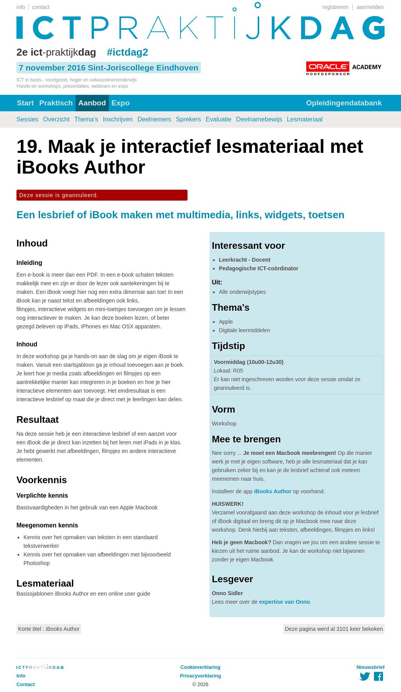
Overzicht (56, 119)
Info (20, 676)
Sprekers (188, 119)
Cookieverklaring (200, 667)
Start (25, 103)
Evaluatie (218, 119)
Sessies (27, 119)
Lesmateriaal (305, 119)
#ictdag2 (127, 52)
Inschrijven (117, 119)
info (20, 7)
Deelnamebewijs (259, 119)
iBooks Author (272, 491)
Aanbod (92, 103)
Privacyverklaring (200, 676)
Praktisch (56, 103)
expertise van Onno (284, 602)
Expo (121, 103)
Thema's (86, 119)
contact (41, 7)
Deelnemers (154, 119)
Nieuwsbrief (371, 667)
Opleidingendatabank (344, 103)
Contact (25, 684)
